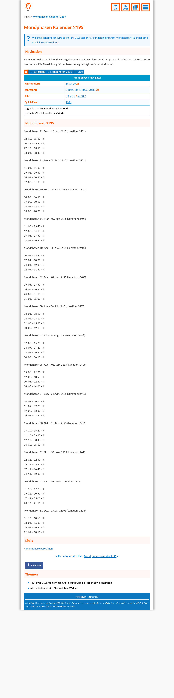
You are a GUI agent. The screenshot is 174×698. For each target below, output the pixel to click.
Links (80, 115)
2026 (68, 146)
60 (86, 133)
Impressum (70, 690)
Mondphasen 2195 (61, 115)
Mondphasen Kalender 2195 (100, 640)
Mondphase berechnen (39, 632)
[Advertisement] (87, 90)
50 (83, 133)
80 (93, 133)
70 (90, 133)
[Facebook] (34, 649)
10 (69, 133)
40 (79, 133)
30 (76, 133)
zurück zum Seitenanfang (87, 681)
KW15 (116, 7)
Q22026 (125, 7)
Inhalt (27, 16)
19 (70, 127)
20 (74, 127)
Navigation (38, 115)
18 (67, 127)
